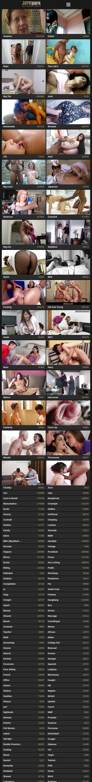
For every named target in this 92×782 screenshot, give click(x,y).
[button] (68, 5)
